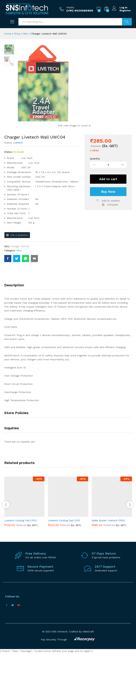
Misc (19, 274)
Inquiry (70, 7)
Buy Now (108, 215)
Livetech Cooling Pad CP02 (20, 544)
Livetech (18, 166)
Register (125, 10)
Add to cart (108, 203)
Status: (8, 175)
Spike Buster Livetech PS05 (108, 544)
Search (127, 21)
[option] (24, 528)
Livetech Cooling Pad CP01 (64, 544)
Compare (112, 228)
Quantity (95, 182)
